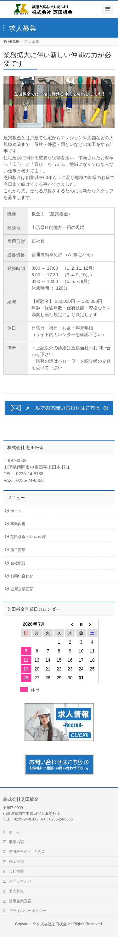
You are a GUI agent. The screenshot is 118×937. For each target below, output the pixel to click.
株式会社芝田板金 (52, 924)
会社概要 (17, 563)
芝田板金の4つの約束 (28, 537)
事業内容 (17, 524)
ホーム (16, 511)
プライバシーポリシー (28, 911)
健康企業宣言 (21, 589)
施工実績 (17, 550)
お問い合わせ (21, 576)
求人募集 (16, 891)
